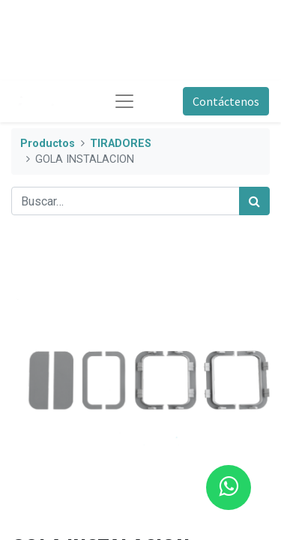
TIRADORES (120, 143)
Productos (47, 143)
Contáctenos (226, 101)
